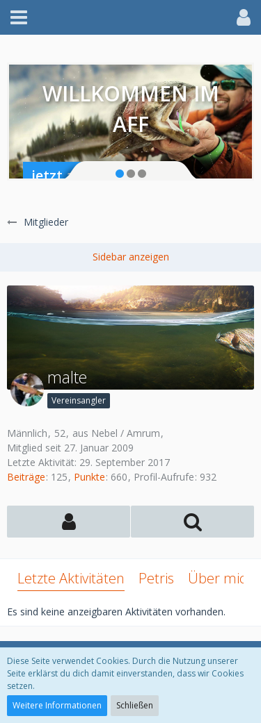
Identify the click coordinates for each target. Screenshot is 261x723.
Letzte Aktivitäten (71, 578)
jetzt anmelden (82, 175)
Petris (156, 578)
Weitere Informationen (57, 705)
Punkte (89, 476)
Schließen (134, 705)
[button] (19, 17)
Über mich (221, 578)
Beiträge (26, 476)
